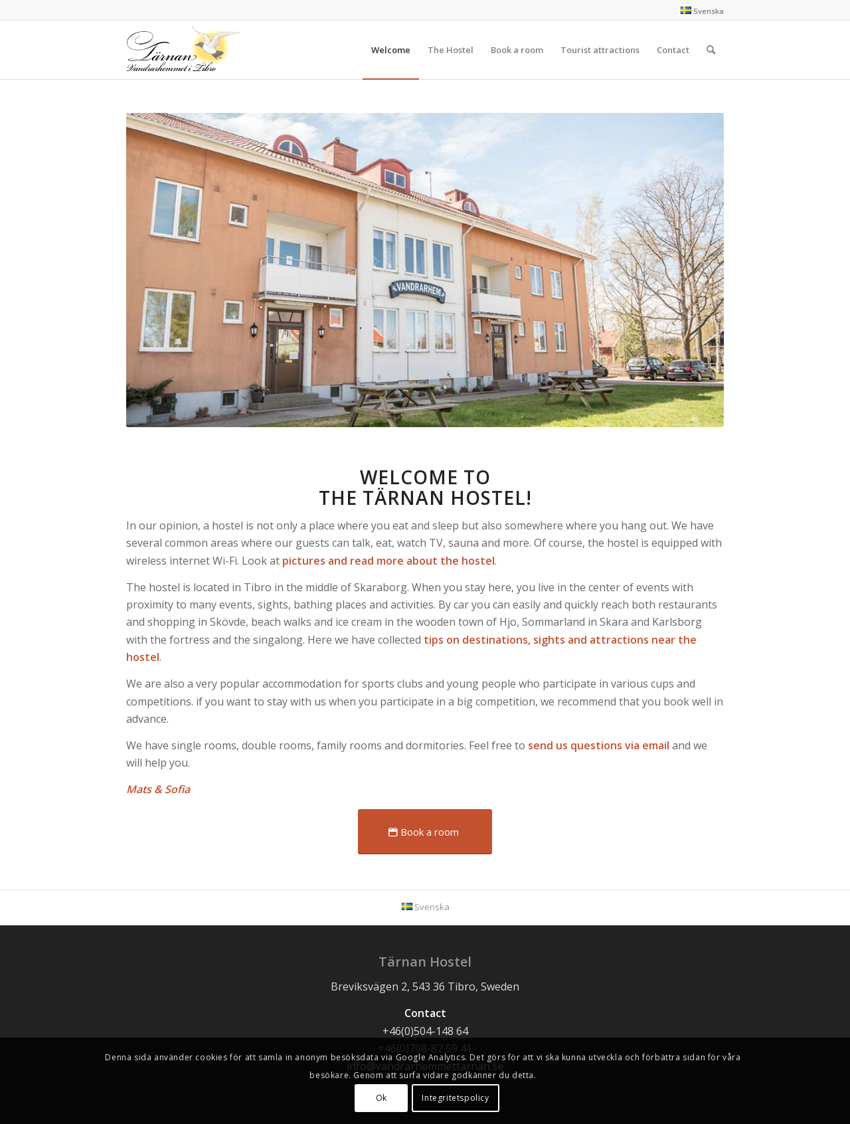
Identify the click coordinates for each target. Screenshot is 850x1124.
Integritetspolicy (455, 1097)
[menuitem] (391, 50)
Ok (381, 1097)
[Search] (711, 50)
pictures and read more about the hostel (388, 560)
